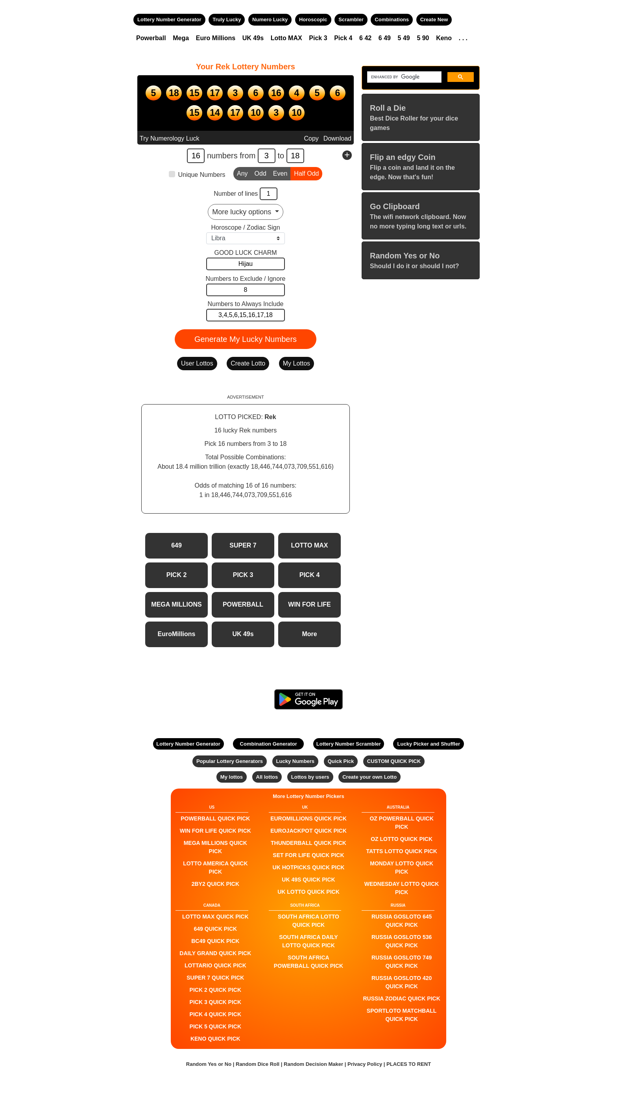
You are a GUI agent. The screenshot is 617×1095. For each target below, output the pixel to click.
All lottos (267, 777)
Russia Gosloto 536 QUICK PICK (401, 941)
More (309, 634)
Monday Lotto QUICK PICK (401, 867)
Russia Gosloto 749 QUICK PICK (401, 961)
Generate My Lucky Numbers (245, 339)
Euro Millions (215, 38)
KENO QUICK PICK (215, 1039)
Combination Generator (268, 744)
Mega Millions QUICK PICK (215, 847)
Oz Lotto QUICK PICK (401, 839)
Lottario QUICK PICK (215, 965)
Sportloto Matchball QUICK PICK (402, 1015)
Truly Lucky (226, 19)
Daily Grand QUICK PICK (215, 953)
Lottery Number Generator (169, 19)
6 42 (365, 38)
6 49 (385, 38)
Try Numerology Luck (169, 138)
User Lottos (197, 363)
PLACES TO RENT (408, 1064)
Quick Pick (341, 761)
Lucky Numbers (295, 761)
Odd (260, 173)
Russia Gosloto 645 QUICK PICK (401, 920)
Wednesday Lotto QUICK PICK (401, 888)
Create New (434, 19)
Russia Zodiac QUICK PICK (401, 998)
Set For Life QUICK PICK (308, 855)
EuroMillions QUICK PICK (308, 818)
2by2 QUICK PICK (215, 884)
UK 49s (253, 38)
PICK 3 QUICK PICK (215, 1002)
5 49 (404, 38)
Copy (311, 138)
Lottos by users (310, 777)
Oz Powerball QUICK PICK (401, 822)
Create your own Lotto (369, 777)
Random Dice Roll (258, 1064)
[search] (403, 77)
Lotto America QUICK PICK (215, 867)
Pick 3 (318, 38)
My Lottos (296, 363)
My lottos (231, 777)
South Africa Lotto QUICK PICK (308, 920)
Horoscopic (313, 19)
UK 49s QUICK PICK (308, 879)
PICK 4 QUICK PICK (215, 1014)
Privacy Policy (364, 1064)
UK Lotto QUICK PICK (308, 892)
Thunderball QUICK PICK (308, 843)
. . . (463, 38)
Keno (444, 38)
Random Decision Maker (313, 1064)
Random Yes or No (208, 1064)
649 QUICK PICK (215, 929)
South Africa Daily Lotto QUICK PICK (308, 941)
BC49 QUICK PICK (215, 941)
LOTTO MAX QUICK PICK (215, 916)
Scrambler (351, 19)
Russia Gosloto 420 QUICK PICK (401, 982)
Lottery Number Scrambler (348, 744)
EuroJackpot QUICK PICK (308, 831)
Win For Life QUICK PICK (215, 831)
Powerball (151, 38)
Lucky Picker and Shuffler (428, 744)
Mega (181, 38)
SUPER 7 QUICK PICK (215, 977)
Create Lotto (248, 363)
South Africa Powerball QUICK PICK (308, 961)
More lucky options (242, 212)
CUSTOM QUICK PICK (394, 761)
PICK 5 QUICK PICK (215, 1026)
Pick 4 (343, 38)
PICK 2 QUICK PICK (215, 990)
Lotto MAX (286, 38)
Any (242, 173)
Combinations (392, 19)
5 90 (423, 38)
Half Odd (306, 173)
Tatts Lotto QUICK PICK (401, 851)
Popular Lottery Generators (229, 761)
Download (337, 138)
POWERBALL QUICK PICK (215, 818)
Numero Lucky (270, 19)
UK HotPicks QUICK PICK (309, 867)
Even (280, 173)
